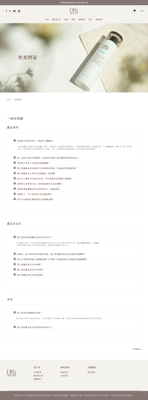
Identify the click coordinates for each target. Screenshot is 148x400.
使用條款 (129, 395)
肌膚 (66, 20)
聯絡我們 (99, 20)
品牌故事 (37, 372)
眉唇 (73, 20)
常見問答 (64, 376)
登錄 (142, 11)
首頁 (47, 20)
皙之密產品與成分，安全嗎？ (89, 243)
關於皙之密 (56, 20)
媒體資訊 (37, 379)
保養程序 (81, 20)
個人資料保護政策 (117, 395)
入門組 (39, 147)
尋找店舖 (91, 372)
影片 (90, 20)
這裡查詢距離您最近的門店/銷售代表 (74, 3)
